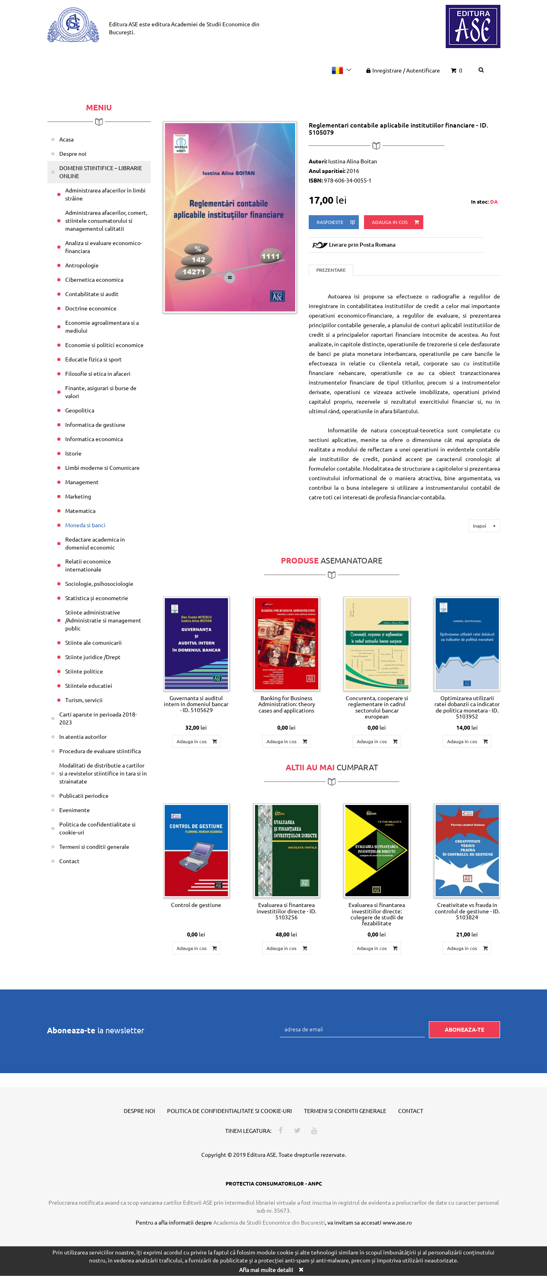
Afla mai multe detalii (266, 1269)
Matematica (80, 510)
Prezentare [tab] (331, 270)
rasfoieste (336, 222)
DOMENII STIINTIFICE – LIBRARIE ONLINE (100, 171)
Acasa (66, 139)
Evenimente (74, 809)
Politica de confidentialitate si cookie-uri (97, 828)
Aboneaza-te (464, 1029)
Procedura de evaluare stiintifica (100, 750)
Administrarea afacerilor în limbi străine (105, 194)
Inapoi (485, 525)
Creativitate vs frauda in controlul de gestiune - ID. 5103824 (467, 911)
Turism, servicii (84, 699)
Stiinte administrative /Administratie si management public (103, 620)
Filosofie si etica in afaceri (97, 373)
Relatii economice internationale (88, 565)
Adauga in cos (396, 222)
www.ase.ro (397, 1222)
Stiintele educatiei (88, 685)
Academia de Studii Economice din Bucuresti (269, 1222)
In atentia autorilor (83, 736)
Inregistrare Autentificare (402, 70)
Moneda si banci (85, 524)
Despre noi (72, 153)
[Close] (301, 1269)
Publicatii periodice (84, 795)
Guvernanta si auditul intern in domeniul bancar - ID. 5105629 (196, 704)
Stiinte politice (84, 671)
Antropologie (82, 265)
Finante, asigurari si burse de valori (100, 391)
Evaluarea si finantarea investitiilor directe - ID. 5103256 (286, 911)
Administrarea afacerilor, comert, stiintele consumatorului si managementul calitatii (106, 220)
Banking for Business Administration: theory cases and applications (286, 704)
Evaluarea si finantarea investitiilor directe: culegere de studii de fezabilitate (376, 914)
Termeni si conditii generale (94, 846)
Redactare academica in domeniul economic (95, 543)
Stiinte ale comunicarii (93, 642)
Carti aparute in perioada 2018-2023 (98, 718)
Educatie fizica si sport (93, 359)
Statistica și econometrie (96, 597)
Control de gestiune (196, 904)
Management (82, 481)
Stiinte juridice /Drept (93, 656)
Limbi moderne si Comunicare (102, 467)
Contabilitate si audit (92, 293)
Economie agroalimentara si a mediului (102, 326)
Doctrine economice (91, 308)
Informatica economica (94, 438)
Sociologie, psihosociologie (99, 583)
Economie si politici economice (104, 344)
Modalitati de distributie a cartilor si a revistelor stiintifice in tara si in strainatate (103, 773)
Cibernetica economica (94, 279)
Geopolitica (79, 410)
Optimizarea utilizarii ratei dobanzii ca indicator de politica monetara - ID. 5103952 (467, 707)
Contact (69, 860)
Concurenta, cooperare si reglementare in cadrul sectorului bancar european (377, 707)
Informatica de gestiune (95, 424)
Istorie (73, 453)
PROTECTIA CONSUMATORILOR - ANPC (274, 1183)
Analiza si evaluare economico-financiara (103, 246)
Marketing (78, 496)
